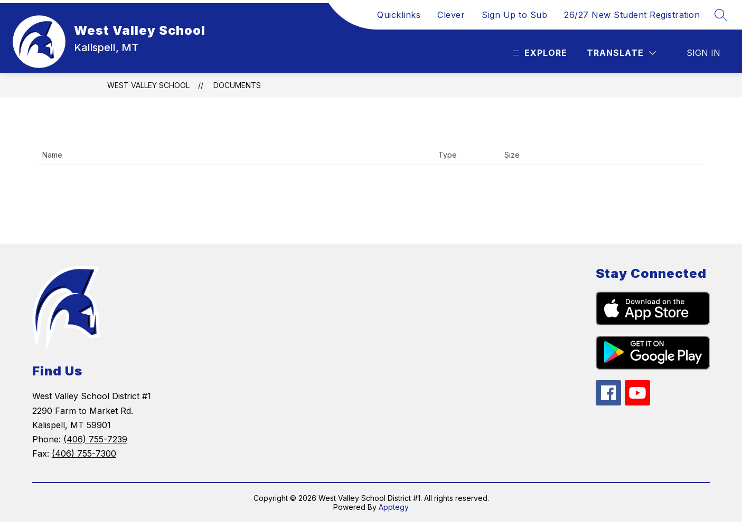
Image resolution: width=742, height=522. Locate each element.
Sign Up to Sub (514, 14)
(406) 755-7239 (95, 439)
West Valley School (148, 85)
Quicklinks (398, 14)
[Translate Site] (621, 53)
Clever (451, 14)
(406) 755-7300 (84, 453)
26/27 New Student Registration (632, 14)
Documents (237, 85)
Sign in (703, 52)
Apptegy (394, 506)
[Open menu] (538, 53)
